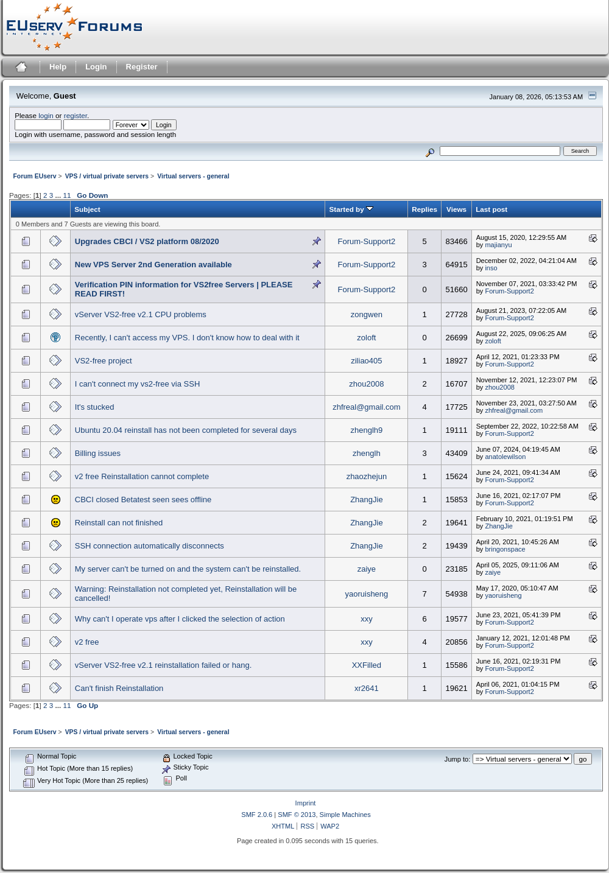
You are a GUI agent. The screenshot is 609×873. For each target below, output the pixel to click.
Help (57, 66)
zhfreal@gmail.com (366, 407)
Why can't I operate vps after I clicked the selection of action (180, 618)
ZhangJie (366, 499)
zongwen (366, 314)
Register (142, 66)
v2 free (87, 642)
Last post (491, 209)
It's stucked (94, 407)
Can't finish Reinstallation (119, 688)
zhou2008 (366, 383)
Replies (424, 209)
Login (96, 66)
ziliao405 (366, 360)
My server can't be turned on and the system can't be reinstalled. (188, 568)
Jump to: (457, 759)
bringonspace (505, 549)
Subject (87, 209)
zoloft (366, 337)
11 (67, 195)
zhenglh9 (367, 430)
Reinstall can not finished (119, 522)
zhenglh (367, 453)
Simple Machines (345, 814)
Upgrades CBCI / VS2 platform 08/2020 (147, 241)
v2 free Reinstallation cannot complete (142, 476)
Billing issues (98, 453)
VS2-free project (103, 360)
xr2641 (366, 688)
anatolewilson (505, 456)
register (75, 115)
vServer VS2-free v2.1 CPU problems (140, 314)
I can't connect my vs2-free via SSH (137, 383)
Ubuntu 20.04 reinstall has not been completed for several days (186, 430)
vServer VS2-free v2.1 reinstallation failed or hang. (163, 665)
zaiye (366, 568)
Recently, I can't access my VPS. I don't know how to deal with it (187, 337)
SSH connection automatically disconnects (149, 545)
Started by (351, 209)
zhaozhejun (367, 476)
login (46, 115)
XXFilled (366, 665)
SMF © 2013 (296, 814)
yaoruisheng (366, 593)
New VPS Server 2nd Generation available (153, 264)
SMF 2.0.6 (256, 814)
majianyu (498, 244)
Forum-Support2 (367, 241)
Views (456, 209)
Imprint (305, 803)
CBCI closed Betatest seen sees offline (143, 499)
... (59, 195)
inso (491, 268)
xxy (367, 618)
